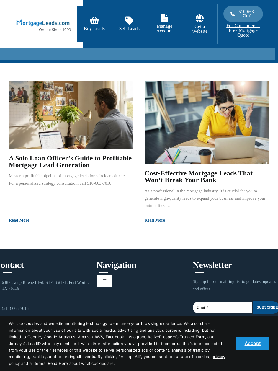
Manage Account (164, 28)
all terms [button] (37, 363)
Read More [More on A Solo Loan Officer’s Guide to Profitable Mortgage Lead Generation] (19, 220)
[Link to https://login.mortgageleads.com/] (164, 18)
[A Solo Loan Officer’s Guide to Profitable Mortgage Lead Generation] (71, 115)
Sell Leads (129, 28)
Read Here (58, 363)
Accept (253, 343)
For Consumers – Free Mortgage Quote (243, 30)
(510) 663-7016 (15, 308)
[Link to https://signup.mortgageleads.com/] (94, 21)
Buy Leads (94, 28)
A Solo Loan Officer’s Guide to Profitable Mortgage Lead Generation (70, 161)
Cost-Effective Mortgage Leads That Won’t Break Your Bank (199, 177)
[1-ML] (43, 19)
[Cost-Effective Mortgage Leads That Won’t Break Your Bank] (207, 122)
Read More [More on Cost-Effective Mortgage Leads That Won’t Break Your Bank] (155, 220)
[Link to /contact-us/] (129, 21)
